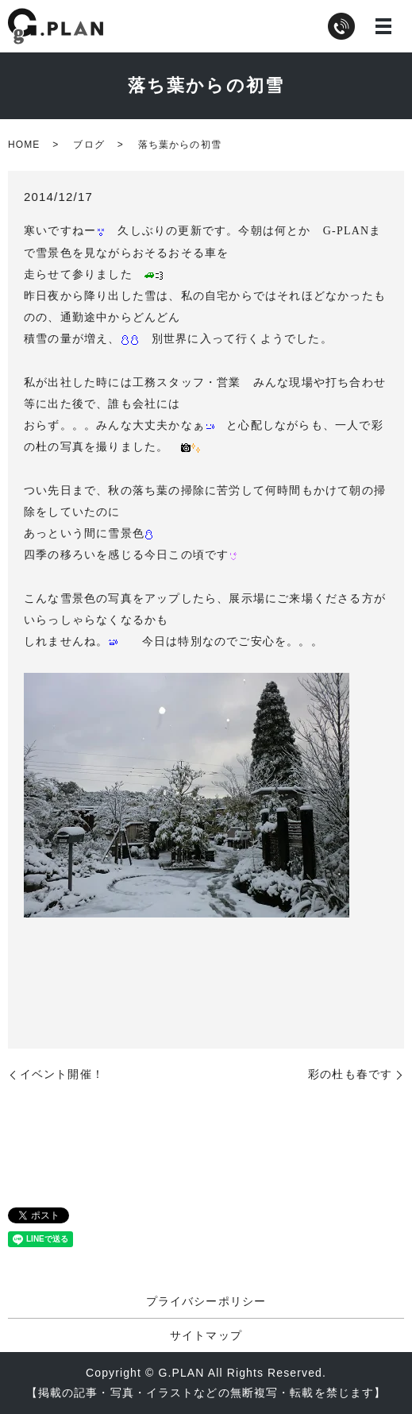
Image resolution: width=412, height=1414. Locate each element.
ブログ (88, 144)
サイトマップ (206, 1335)
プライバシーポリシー (206, 1301)
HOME (24, 144)
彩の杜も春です (350, 1074)
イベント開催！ (62, 1074)
